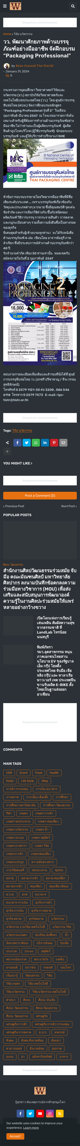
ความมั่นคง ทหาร (42, 862)
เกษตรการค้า (14, 854)
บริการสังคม (44, 943)
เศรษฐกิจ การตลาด (18, 1032)
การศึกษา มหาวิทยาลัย (20, 805)
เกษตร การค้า (44, 813)
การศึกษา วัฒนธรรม (56, 805)
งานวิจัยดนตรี (15, 870)
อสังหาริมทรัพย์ (42, 1056)
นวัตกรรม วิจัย (61, 927)
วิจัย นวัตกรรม (23, 34)
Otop (45, 781)
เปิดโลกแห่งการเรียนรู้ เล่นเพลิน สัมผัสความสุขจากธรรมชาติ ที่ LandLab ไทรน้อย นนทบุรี (55, 627)
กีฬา (9, 813)
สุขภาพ (56, 1048)
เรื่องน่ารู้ (12, 975)
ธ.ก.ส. (10, 894)
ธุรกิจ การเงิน (15, 910)
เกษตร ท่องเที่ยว (48, 821)
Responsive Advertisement (40, 22)
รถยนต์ (47, 967)
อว (23, 1056)
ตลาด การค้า (29, 878)
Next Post (68, 506)
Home (7, 34)
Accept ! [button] (15, 1136)
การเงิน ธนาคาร (46, 789)
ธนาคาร (40, 894)
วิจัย (49, 975)
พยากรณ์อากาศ (16, 959)
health (54, 773)
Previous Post (14, 506)
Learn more (31, 1128)
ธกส (25, 894)
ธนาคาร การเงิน (17, 902)
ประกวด (11, 951)
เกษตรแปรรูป (15, 862)
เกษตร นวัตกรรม (17, 829)
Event (24, 773)
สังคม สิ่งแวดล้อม (32, 1040)
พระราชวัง (41, 959)
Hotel (9, 781)
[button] (5, 6)
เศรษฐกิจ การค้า (16, 1024)
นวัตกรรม (57, 919)
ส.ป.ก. (43, 1032)
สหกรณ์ (60, 1032)
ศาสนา (11, 1000)
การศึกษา (62, 797)
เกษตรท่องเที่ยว (41, 854)
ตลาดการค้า (14, 886)
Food (38, 773)
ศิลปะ (27, 1000)
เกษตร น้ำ (42, 829)
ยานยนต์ (11, 967)
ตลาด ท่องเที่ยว (55, 878)
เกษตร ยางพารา (16, 846)
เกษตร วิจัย (42, 846)
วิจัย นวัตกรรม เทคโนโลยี (49, 992)
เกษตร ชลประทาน (18, 821)
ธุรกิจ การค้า (43, 902)
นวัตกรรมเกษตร (16, 935)
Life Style (27, 781)
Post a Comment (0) (40, 496)
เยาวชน (30, 967)
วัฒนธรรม (32, 975)
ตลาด (10, 878)
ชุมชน (59, 870)
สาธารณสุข (14, 1048)
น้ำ (67, 935)
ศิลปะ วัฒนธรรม (17, 1008)
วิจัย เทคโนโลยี (38, 983)
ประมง (29, 951)
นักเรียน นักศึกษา (46, 935)
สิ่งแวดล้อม (37, 1048)
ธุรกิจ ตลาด (13, 919)
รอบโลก (65, 967)
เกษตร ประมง (15, 837)
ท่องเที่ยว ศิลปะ (59, 886)
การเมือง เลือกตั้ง (37, 797)
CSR (9, 773)
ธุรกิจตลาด (36, 919)
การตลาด (12, 797)
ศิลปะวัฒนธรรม (46, 1008)
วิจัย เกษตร (13, 983)
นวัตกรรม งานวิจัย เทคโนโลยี (25, 927)
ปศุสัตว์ (45, 951)
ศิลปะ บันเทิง (46, 1000)
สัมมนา (56, 1040)
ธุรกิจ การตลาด (41, 910)
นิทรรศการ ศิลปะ (17, 943)
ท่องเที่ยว (36, 886)
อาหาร (64, 1056)
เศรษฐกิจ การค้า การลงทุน (52, 1024)
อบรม (9, 1056)
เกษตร (23, 813)
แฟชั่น (60, 959)
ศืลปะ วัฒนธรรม (17, 1016)
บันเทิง (64, 943)
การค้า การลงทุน (17, 789)
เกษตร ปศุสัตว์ (41, 837)
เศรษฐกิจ (42, 1016)
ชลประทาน (39, 870)
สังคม (9, 1040)
